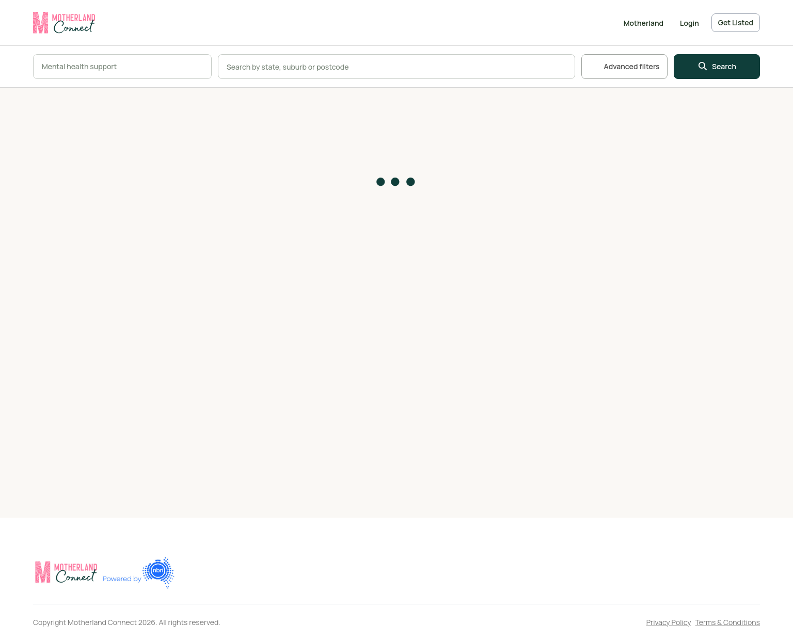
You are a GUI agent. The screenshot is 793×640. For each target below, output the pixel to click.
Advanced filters (624, 66)
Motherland (643, 23)
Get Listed (735, 22)
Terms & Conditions (727, 622)
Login (689, 23)
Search (716, 66)
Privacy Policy (668, 622)
